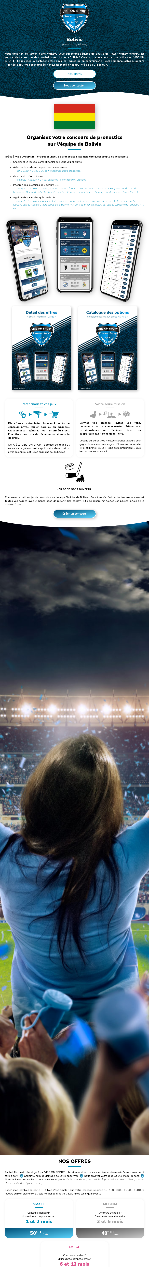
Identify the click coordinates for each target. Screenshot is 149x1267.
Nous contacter (74, 85)
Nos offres (75, 74)
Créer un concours (74, 514)
